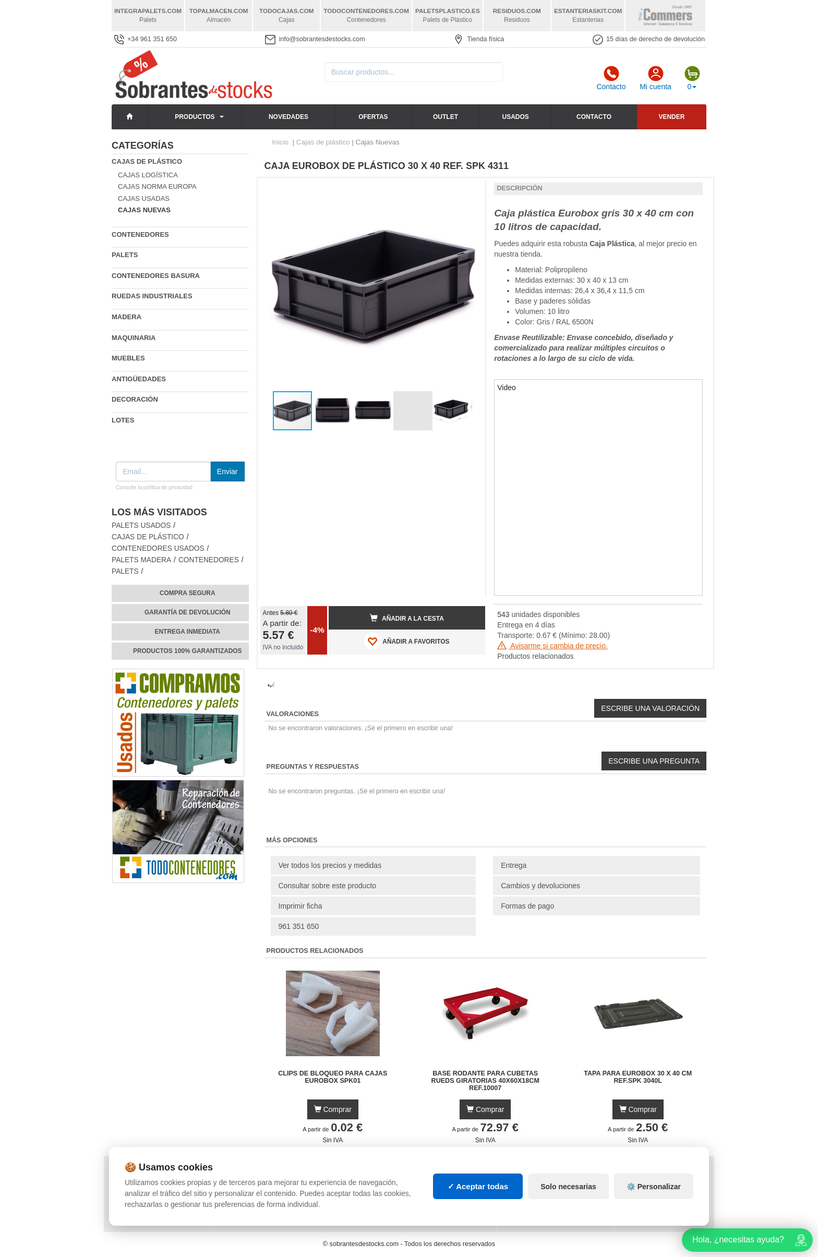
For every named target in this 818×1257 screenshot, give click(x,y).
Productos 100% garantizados (187, 651)
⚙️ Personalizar (654, 1186)
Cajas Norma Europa (157, 186)
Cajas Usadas (144, 198)
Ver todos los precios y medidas (330, 865)
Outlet (445, 116)
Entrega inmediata (187, 631)
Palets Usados (141, 525)
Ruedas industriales (152, 296)
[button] (468, 190)
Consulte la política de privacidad (154, 487)
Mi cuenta (655, 78)
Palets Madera (141, 560)
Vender (671, 116)
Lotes (123, 420)
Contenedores (140, 234)
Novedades (288, 116)
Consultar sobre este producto (328, 885)
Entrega (513, 865)
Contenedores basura (156, 276)
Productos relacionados (535, 656)
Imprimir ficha (300, 906)
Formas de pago (527, 906)
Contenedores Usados (158, 548)
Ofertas (373, 116)
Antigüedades (139, 379)
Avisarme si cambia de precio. (552, 646)
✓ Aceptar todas (478, 1186)
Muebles (128, 358)
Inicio (280, 142)
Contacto (610, 78)
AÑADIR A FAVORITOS (406, 641)
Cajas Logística (148, 175)
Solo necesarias (568, 1186)
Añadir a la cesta (407, 618)
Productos (194, 116)
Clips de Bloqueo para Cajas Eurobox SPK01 (332, 1077)
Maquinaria (134, 338)
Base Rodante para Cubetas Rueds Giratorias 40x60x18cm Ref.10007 (485, 1081)
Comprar (333, 1109)
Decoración (135, 399)
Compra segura (187, 593)
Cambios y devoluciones (540, 885)
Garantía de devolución (188, 612)
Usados (515, 116)
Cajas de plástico (147, 161)
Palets (125, 255)
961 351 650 (299, 926)
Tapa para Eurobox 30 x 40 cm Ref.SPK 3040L (638, 1077)
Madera (126, 317)
